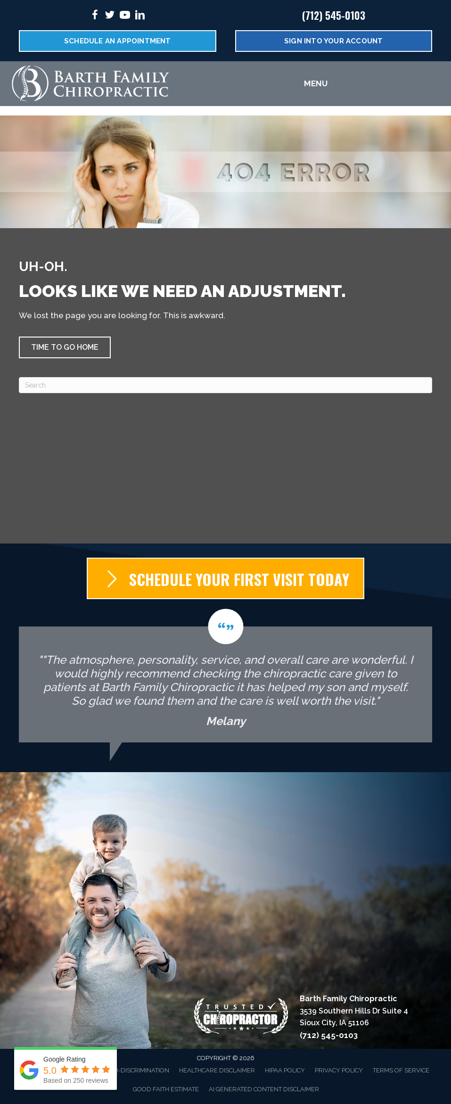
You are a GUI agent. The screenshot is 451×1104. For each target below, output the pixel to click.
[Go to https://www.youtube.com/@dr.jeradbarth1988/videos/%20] (125, 16)
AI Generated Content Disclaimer (264, 1089)
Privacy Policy (339, 1070)
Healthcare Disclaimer (217, 1070)
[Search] (225, 385)
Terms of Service (401, 1070)
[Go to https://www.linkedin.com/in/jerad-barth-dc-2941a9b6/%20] (140, 16)
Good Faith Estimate (166, 1089)
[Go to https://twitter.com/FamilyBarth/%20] (110, 16)
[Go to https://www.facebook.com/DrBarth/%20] (95, 16)
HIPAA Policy (285, 1070)
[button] (65, 347)
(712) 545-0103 (333, 15)
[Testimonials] (225, 675)
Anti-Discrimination (137, 1070)
